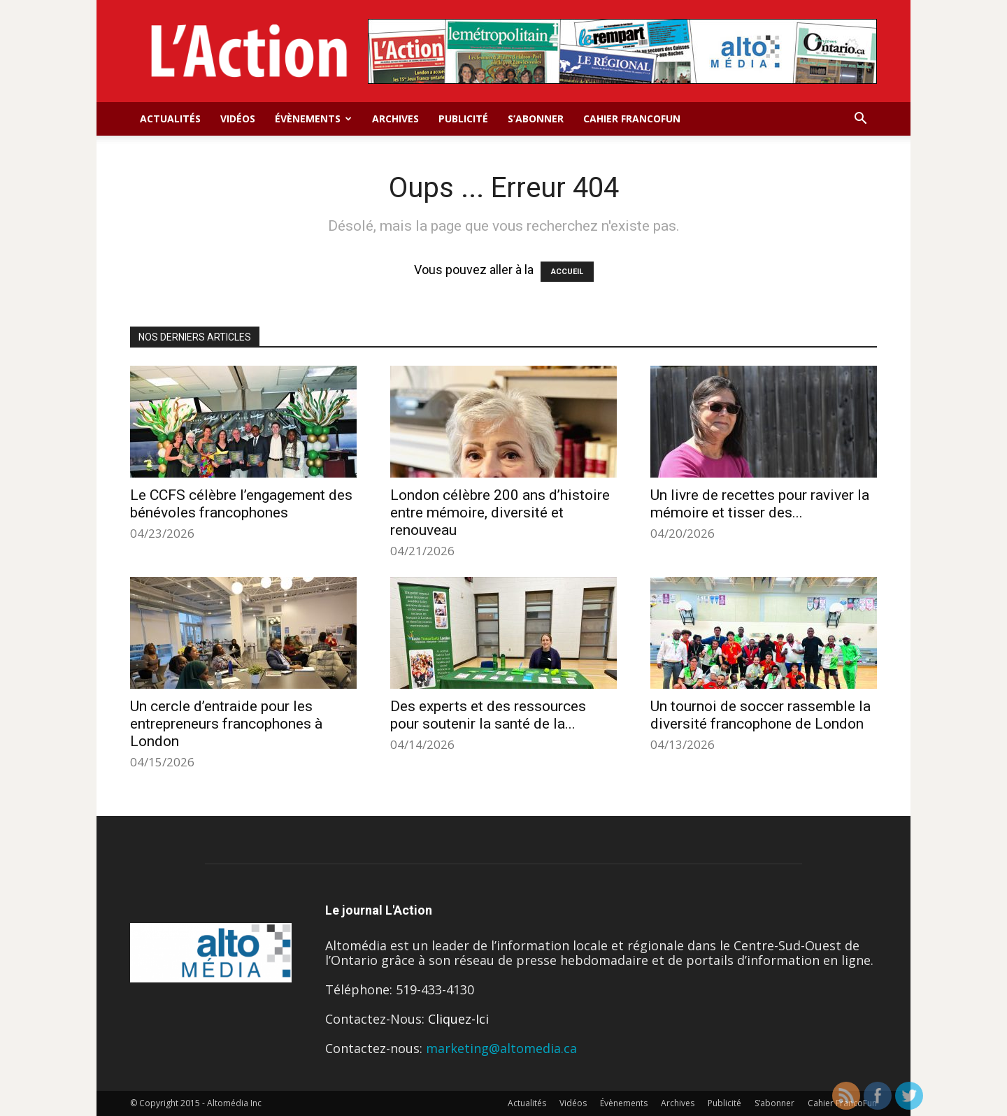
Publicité (463, 118)
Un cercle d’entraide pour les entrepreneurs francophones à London (226, 724)
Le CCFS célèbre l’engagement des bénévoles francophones (241, 504)
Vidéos (237, 118)
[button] (860, 118)
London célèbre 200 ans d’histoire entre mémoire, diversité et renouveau (500, 512)
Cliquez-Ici (458, 1018)
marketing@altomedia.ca (501, 1048)
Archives (395, 118)
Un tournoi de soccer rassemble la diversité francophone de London (760, 715)
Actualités (170, 118)
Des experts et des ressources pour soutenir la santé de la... (488, 715)
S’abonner (536, 118)
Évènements (313, 118)
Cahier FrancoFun (631, 118)
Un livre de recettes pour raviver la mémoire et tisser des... (759, 504)
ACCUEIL (567, 271)
